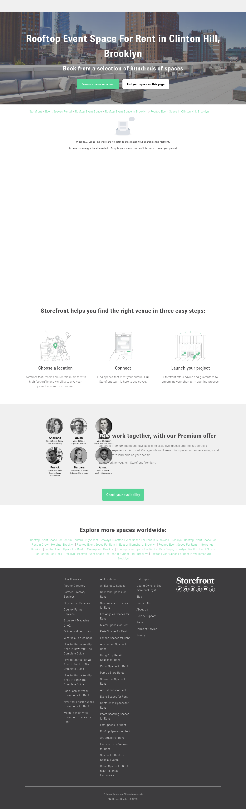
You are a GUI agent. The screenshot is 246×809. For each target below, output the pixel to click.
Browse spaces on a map (97, 84)
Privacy (140, 635)
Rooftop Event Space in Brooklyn (126, 111)
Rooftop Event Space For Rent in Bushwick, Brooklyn (147, 540)
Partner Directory (74, 585)
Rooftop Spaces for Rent (115, 731)
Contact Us (143, 603)
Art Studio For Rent (112, 738)
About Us (142, 609)
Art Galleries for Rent (113, 690)
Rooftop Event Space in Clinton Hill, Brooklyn (179, 111)
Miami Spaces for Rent (114, 625)
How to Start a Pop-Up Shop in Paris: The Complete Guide (77, 680)
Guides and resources (77, 631)
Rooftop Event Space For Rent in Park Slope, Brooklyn (151, 549)
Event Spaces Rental (58, 111)
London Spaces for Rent (115, 638)
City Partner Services (77, 603)
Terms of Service (146, 629)
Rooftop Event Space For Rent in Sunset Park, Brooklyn (112, 554)
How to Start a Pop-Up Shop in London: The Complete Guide (77, 664)
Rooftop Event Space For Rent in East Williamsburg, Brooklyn (116, 545)
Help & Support (146, 616)
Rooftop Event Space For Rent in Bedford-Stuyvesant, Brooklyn (70, 540)
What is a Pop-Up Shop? (79, 638)
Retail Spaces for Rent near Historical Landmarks (114, 771)
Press (139, 622)
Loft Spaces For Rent (113, 725)
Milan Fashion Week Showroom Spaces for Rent (77, 717)
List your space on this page (146, 84)
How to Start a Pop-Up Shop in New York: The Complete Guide (78, 649)
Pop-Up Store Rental (112, 673)
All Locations (108, 579)
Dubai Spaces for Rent (114, 666)
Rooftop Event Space (88, 111)
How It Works (72, 579)
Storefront (35, 111)
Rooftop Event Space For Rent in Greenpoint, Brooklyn (80, 549)
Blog (139, 596)
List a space (143, 579)
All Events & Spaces (112, 585)
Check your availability (123, 495)
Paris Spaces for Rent (113, 631)
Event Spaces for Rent (114, 696)
